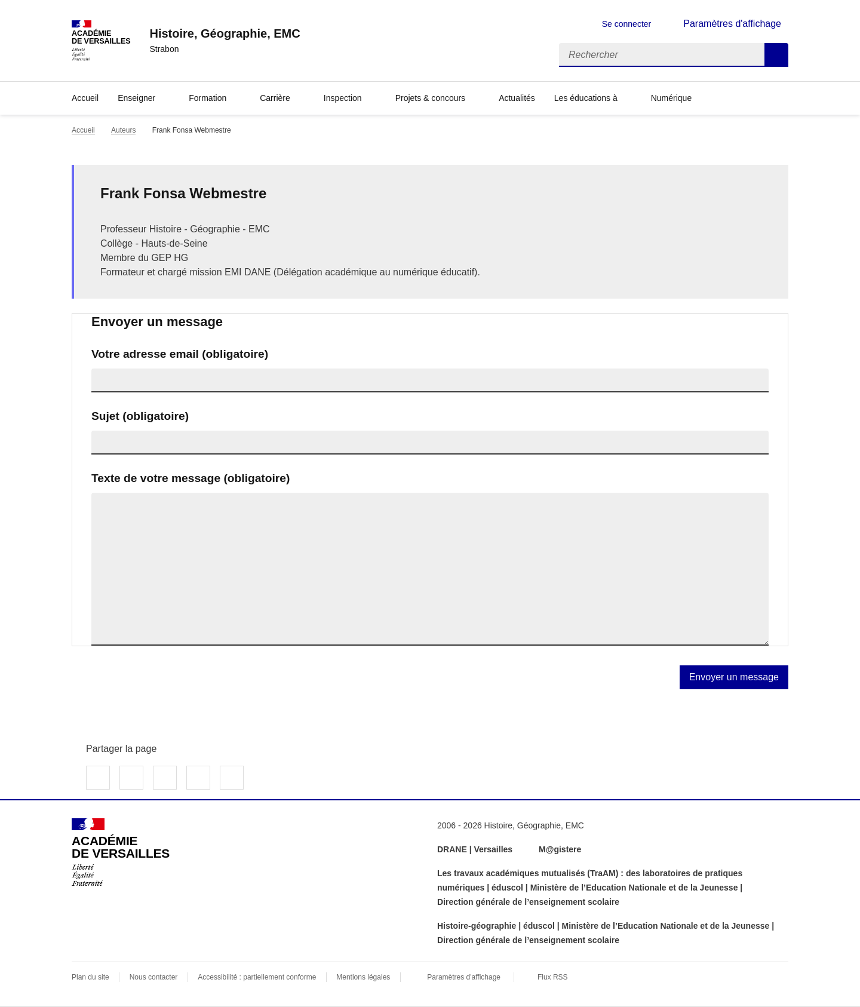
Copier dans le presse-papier (232, 778)
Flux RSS (553, 977)
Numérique (671, 98)
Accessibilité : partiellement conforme (257, 977)
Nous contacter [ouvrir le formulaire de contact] (154, 977)
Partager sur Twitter (131, 778)
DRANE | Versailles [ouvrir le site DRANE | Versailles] (474, 849)
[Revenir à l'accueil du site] (121, 852)
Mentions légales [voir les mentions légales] (363, 977)
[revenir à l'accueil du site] (224, 33)
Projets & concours (430, 98)
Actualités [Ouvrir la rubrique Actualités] (517, 98)
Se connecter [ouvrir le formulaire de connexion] (627, 24)
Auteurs (123, 130)
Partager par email (198, 778)
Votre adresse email (179, 354)
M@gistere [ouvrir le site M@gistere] (561, 849)
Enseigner (136, 98)
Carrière (275, 98)
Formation (207, 98)
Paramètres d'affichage (463, 977)
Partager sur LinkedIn (165, 778)
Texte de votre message (190, 478)
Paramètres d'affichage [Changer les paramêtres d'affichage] (732, 24)
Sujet (140, 416)
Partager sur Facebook (98, 778)
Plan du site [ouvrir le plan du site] (90, 977)
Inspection (343, 98)
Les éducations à (586, 98)
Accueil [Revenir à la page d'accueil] (85, 98)
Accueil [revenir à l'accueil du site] (83, 130)
